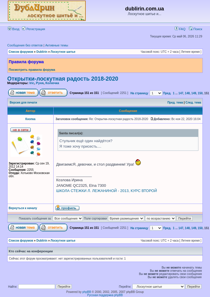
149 (193, 93)
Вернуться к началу (23, 208)
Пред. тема (175, 102)
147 (180, 93)
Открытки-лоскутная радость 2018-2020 (62, 78)
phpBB (86, 292)
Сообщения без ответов (25, 45)
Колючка (52, 83)
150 (200, 93)
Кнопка (30, 119)
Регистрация (33, 29)
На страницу (139, 93)
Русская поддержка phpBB (105, 295)
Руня (40, 83)
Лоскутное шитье (63, 51)
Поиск (195, 29)
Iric (31, 83)
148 (187, 93)
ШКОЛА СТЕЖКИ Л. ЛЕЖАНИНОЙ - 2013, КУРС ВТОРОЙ (106, 191)
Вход (13, 29)
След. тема (193, 102)
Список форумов (21, 51)
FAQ (180, 29)
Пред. (167, 93)
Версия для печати (23, 102)
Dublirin (42, 51)
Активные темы (56, 45)
